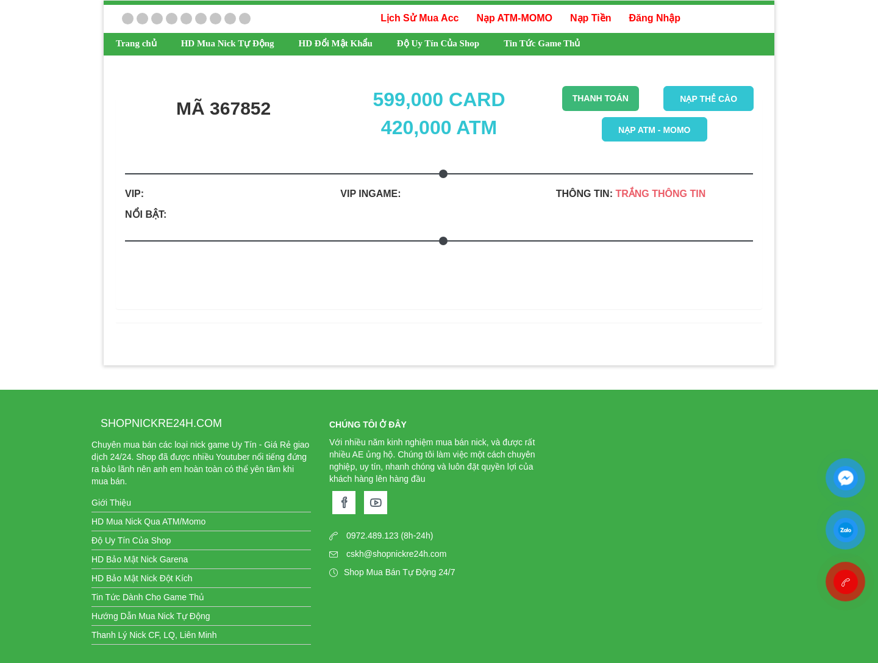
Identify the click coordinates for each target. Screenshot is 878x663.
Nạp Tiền (590, 18)
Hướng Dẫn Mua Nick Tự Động (150, 616)
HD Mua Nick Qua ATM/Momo (148, 521)
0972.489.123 (372, 535)
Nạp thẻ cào (708, 99)
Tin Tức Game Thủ (542, 43)
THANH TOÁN (601, 98)
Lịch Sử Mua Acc (419, 18)
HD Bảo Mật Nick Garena (139, 559)
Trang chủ (136, 43)
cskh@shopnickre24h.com (396, 554)
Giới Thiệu (111, 502)
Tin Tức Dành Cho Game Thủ (147, 597)
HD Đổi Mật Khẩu (336, 43)
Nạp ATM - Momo (654, 130)
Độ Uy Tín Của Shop (438, 43)
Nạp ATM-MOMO (514, 18)
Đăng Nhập (654, 18)
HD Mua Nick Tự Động (227, 43)
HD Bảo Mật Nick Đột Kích (142, 578)
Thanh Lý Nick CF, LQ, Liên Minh (153, 635)
